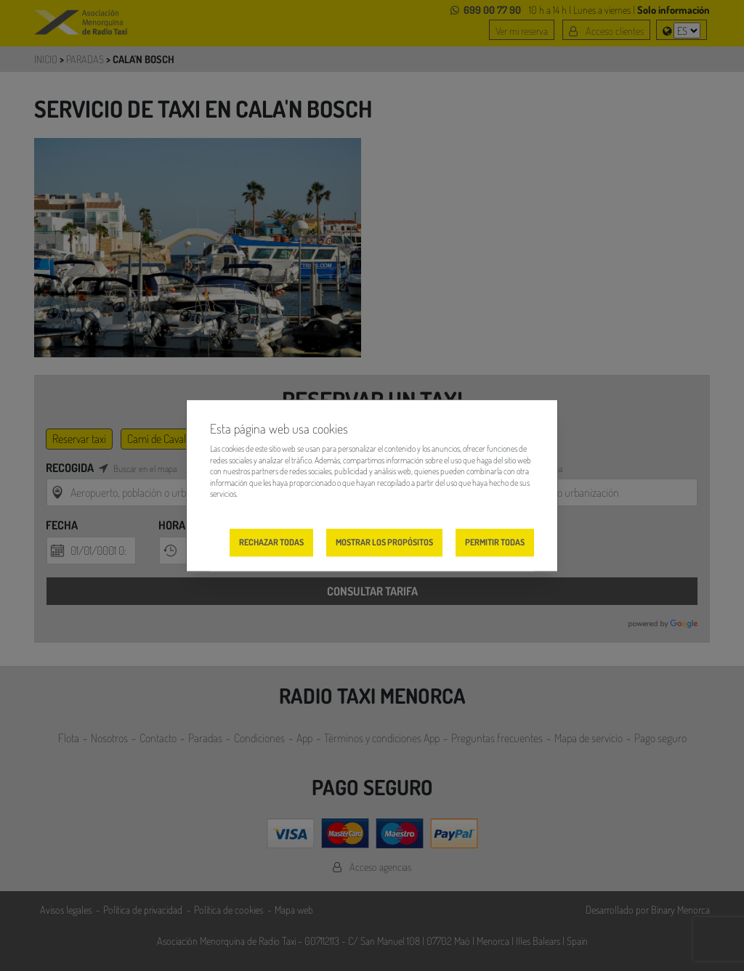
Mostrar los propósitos (384, 542)
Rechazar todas (271, 542)
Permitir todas (495, 542)
